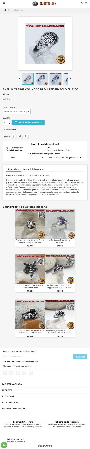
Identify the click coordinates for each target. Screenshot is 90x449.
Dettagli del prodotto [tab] (33, 169)
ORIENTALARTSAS (45, 446)
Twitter (11, 373)
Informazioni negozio (14, 408)
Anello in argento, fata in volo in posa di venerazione (30, 286)
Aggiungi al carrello (28, 122)
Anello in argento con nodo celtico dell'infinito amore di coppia (60, 331)
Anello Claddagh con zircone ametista (59, 241)
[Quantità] (5, 122)
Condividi (13, 136)
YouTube (18, 373)
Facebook (5, 373)
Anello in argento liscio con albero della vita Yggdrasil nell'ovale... (30, 241)
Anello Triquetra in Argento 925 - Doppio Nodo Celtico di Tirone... (60, 286)
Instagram (31, 373)
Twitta (20, 136)
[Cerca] (45, 10)
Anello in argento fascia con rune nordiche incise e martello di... (30, 331)
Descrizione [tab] (13, 169)
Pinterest (26, 136)
